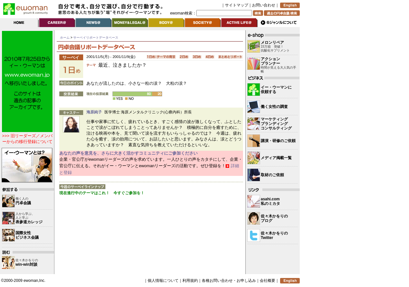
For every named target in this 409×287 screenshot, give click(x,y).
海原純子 (94, 112)
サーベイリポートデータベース (95, 37)
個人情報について (163, 280)
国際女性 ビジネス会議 (27, 235)
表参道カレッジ (29, 222)
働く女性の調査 (274, 106)
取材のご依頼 (272, 175)
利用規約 (190, 280)
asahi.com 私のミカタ (270, 201)
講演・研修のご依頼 (278, 141)
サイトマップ (236, 5)
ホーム (65, 37)
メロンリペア (272, 42)
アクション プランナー (270, 61)
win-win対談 (26, 264)
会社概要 (267, 280)
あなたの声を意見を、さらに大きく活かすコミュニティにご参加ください (128, 153)
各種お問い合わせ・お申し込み (229, 280)
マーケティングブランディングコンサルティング (276, 123)
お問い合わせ (263, 5)
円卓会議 (23, 203)
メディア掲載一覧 (276, 158)
